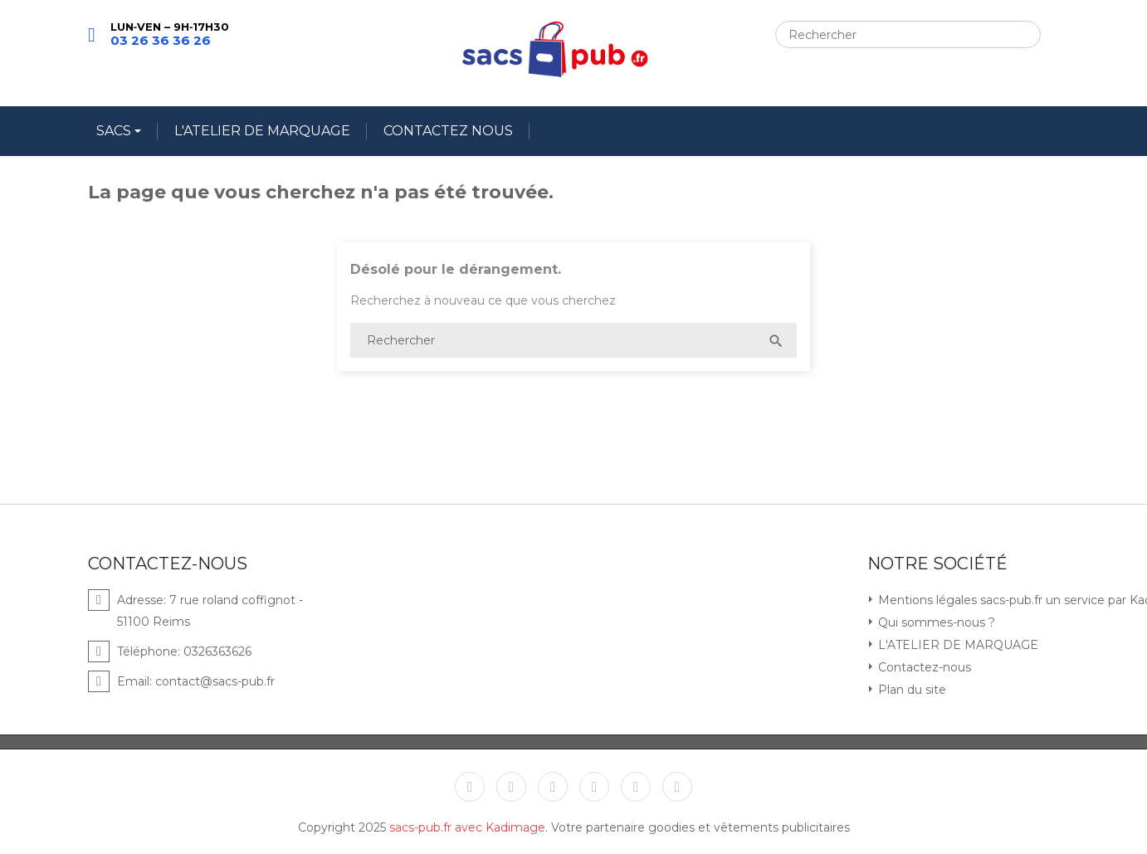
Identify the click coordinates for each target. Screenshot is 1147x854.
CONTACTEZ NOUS (448, 131)
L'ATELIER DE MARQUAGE (262, 131)
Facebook (470, 787)
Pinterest (594, 787)
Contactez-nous (923, 667)
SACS (115, 131)
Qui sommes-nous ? (935, 622)
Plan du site (910, 689)
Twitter (511, 787)
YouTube (553, 787)
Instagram (636, 787)
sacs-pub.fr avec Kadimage (467, 827)
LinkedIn (677, 787)
